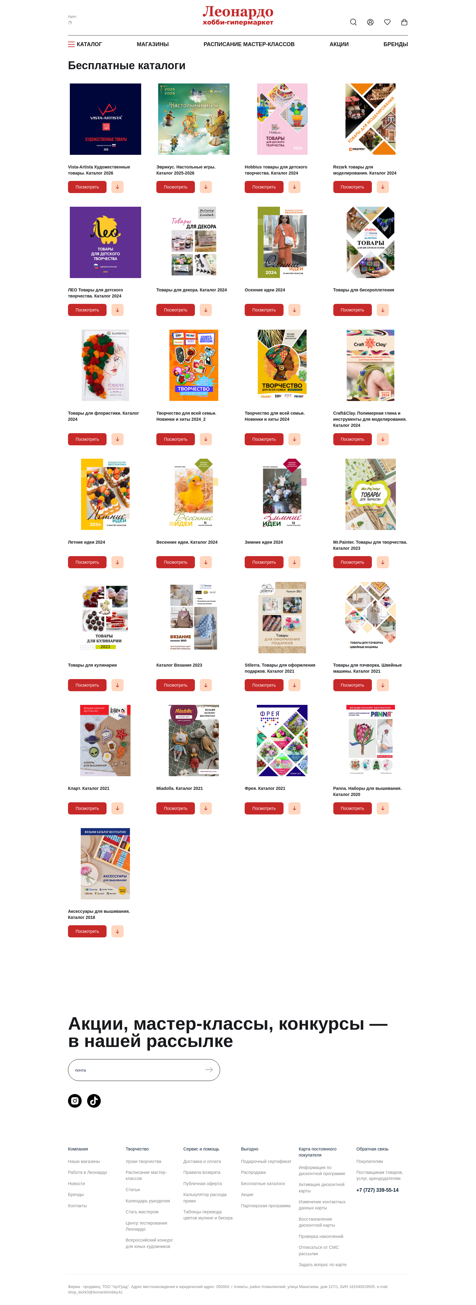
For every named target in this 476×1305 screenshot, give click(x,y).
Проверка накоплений (321, 1236)
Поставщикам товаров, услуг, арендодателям (379, 1175)
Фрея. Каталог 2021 (265, 788)
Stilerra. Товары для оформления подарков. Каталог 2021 (280, 668)
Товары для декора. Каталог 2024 (191, 289)
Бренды (396, 44)
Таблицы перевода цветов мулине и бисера (208, 1214)
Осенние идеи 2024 (265, 289)
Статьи (133, 1189)
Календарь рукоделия (148, 1200)
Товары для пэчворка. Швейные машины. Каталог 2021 (367, 668)
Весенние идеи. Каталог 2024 (186, 542)
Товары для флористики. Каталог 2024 (103, 416)
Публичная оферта (202, 1183)
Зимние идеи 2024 (264, 542)
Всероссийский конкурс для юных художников (149, 1243)
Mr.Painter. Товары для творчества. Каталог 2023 (370, 545)
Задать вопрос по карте (323, 1264)
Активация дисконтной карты (322, 1187)
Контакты (77, 1205)
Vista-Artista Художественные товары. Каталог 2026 (99, 170)
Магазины (153, 44)
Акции (339, 44)
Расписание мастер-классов (249, 44)
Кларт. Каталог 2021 (88, 788)
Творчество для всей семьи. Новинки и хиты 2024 (274, 416)
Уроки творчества (143, 1161)
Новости (76, 1183)
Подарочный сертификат (266, 1161)
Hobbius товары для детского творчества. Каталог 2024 (276, 170)
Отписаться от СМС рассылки (319, 1250)
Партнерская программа (266, 1205)
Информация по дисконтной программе (322, 1170)
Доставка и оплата (202, 1161)
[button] (117, 187)
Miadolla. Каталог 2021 (179, 788)
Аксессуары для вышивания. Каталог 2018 (99, 914)
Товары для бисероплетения (363, 289)
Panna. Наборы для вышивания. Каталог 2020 (367, 791)
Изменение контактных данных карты (322, 1204)
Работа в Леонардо (87, 1172)
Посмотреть (87, 187)
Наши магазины (84, 1161)
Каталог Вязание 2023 (179, 665)
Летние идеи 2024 (86, 542)
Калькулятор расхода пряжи (205, 1197)
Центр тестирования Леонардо (146, 1226)
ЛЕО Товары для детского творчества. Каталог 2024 (95, 292)
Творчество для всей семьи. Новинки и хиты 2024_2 (186, 416)
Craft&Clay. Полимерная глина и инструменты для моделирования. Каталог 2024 (370, 419)
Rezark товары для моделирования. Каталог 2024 (364, 170)
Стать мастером (142, 1211)
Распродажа (253, 1172)
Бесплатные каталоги (263, 1183)
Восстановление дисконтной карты (317, 1222)
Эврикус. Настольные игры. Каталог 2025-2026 (186, 170)
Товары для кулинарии (92, 665)
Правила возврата (201, 1172)
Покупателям (369, 1161)
